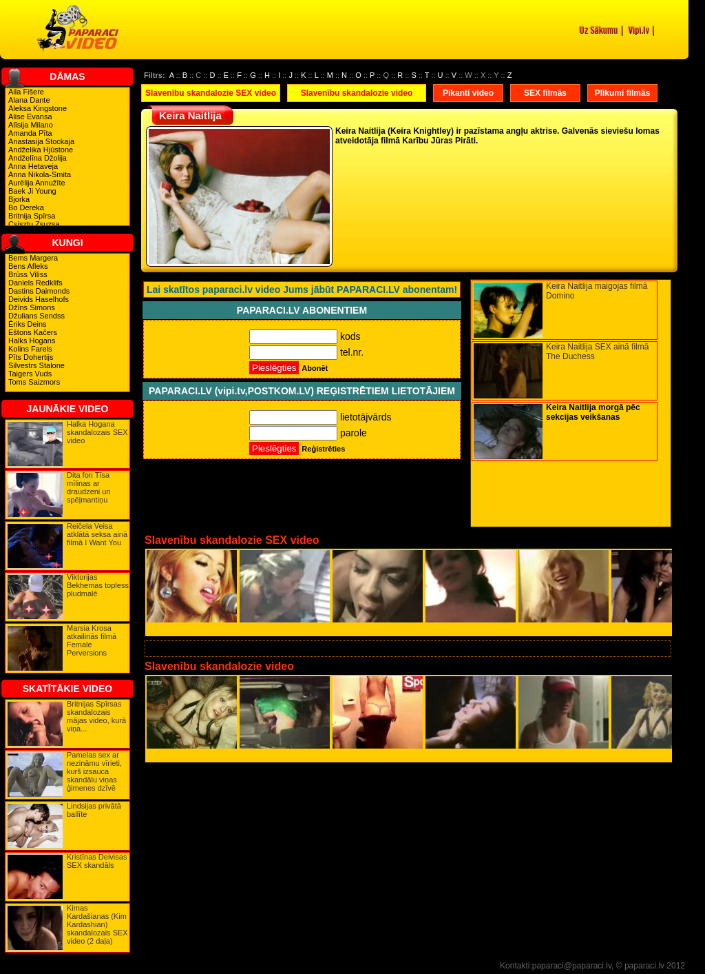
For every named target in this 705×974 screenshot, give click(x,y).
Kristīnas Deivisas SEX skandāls (97, 861)
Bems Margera (33, 258)
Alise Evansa (30, 116)
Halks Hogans (31, 340)
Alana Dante (29, 100)
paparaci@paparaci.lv (571, 966)
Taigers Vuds (30, 373)
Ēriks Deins (27, 324)
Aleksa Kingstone (37, 108)
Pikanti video (468, 93)
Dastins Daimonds (39, 291)
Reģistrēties (323, 449)
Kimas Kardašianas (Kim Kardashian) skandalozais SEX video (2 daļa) (97, 924)
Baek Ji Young (32, 191)
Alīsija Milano (30, 125)
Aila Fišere (26, 92)
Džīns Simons (31, 307)
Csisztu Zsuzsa (34, 224)
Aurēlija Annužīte (36, 183)
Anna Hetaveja (33, 166)
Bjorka (19, 199)
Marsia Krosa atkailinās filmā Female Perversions (91, 640)
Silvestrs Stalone (36, 365)
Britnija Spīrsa (31, 216)
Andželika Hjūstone (40, 149)
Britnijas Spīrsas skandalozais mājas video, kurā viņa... (96, 716)
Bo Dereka (26, 207)
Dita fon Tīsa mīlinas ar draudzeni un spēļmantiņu (89, 487)
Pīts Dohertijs (30, 357)
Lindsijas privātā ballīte (94, 810)
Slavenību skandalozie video (357, 93)
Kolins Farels (30, 349)
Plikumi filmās (623, 93)
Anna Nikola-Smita (39, 174)
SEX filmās (545, 93)
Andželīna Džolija (37, 158)
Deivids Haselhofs (38, 299)
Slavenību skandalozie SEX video (210, 93)
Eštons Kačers (32, 332)
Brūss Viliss (28, 274)
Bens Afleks (28, 266)
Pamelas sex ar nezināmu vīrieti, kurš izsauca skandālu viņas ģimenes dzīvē (94, 771)
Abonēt (315, 368)
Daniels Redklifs (35, 282)
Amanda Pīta (30, 133)
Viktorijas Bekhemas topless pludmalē (98, 585)
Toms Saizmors (34, 382)
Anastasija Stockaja (41, 141)
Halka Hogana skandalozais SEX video (97, 432)
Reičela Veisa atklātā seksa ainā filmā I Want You (97, 534)
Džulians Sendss (36, 316)
